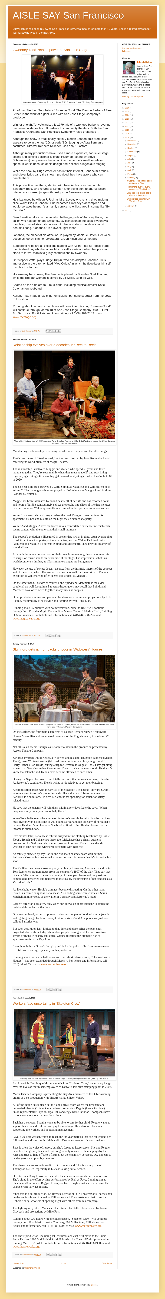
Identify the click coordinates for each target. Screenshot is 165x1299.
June (129, 163)
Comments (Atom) (32, 1268)
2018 (127, 137)
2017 (127, 210)
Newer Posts (18, 1263)
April (129, 170)
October (131, 148)
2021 (127, 126)
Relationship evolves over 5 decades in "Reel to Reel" (54, 345)
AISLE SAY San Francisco (68, 15)
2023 (127, 119)
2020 (127, 130)
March (130, 174)
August (130, 155)
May (129, 167)
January (131, 206)
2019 (127, 134)
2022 (127, 122)
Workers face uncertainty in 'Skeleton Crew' (46, 1003)
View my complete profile (132, 96)
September (132, 152)
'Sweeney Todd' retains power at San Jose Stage (50, 50)
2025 (127, 111)
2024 (127, 115)
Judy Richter (146, 62)
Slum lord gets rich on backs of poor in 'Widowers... (139, 194)
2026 (127, 108)
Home (63, 1263)
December (132, 141)
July (129, 159)
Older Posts (107, 1263)
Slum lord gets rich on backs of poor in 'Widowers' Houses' (58, 649)
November (132, 144)
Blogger (94, 1285)
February (131, 178)
